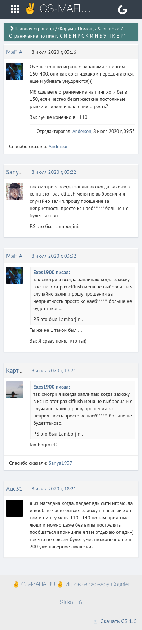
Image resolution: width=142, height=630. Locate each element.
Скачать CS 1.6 (115, 621)
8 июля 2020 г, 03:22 (53, 172)
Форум (65, 28)
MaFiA (14, 52)
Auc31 (14, 489)
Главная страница (34, 28)
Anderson (81, 131)
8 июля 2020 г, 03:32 (53, 256)
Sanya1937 (20, 172)
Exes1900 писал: (51, 272)
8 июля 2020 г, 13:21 (53, 370)
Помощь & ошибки (99, 28)
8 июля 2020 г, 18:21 (53, 488)
